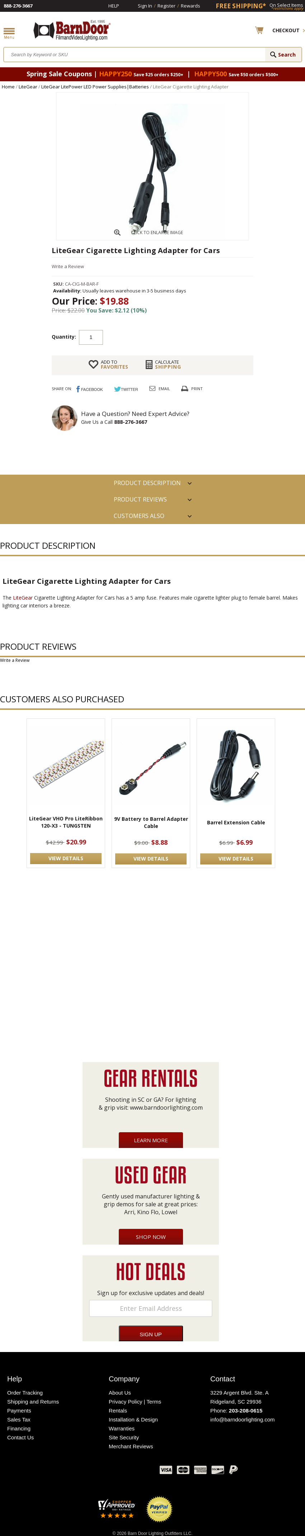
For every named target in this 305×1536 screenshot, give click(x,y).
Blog (118, 1471)
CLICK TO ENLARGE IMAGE (157, 232)
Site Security (124, 1437)
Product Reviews (140, 499)
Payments (19, 1410)
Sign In (145, 6)
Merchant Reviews (131, 1446)
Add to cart (160, 336)
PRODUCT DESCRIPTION (147, 483)
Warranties (122, 1428)
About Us (120, 1393)
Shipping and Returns (33, 1402)
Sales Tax (18, 1419)
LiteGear (28, 86)
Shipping (168, 364)
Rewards (190, 6)
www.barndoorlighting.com (166, 1107)
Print (197, 388)
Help (113, 6)
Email (164, 388)
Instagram (136, 1471)
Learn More (151, 1140)
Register (166, 6)
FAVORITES (114, 364)
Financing (18, 1428)
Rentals (118, 1410)
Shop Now (151, 1236)
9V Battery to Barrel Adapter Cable (151, 822)
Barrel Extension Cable (236, 822)
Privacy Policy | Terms (135, 1402)
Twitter (100, 1471)
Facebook (83, 1471)
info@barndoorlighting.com (242, 1419)
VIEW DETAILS (65, 858)
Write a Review (68, 266)
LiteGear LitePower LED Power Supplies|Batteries (95, 86)
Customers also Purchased (139, 518)
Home (8, 86)
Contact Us (20, 1437)
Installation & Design (133, 1419)
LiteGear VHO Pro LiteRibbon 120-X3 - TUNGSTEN (66, 822)
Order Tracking (25, 1393)
